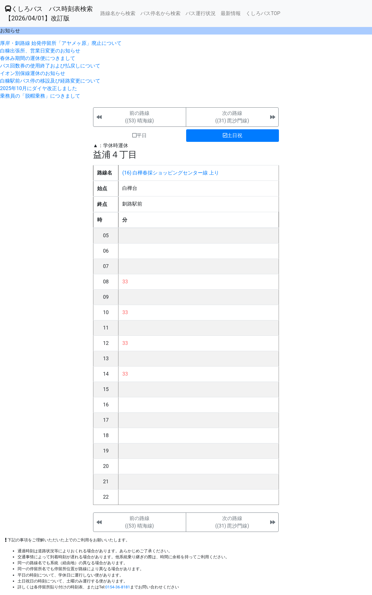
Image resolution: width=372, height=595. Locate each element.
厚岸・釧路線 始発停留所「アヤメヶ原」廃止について (61, 43)
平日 (139, 135)
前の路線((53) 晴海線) (139, 117)
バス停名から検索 (160, 13)
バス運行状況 (201, 13)
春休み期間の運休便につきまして (37, 58)
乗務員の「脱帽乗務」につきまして (40, 96)
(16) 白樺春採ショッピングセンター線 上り (170, 173)
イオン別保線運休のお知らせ (32, 73)
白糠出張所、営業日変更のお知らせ (40, 51)
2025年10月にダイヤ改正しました (38, 88)
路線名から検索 (117, 13)
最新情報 (231, 13)
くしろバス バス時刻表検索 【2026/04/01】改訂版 (49, 13)
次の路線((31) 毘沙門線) (232, 117)
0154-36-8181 (117, 587)
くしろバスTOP (263, 13)
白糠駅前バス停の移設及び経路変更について (50, 81)
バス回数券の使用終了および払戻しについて (50, 66)
